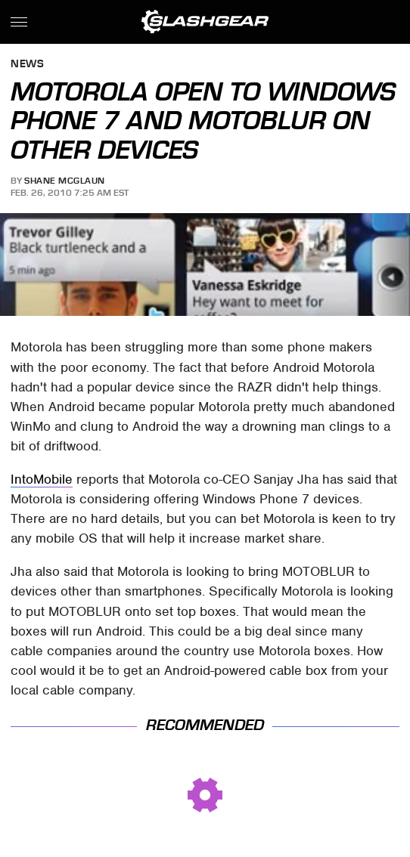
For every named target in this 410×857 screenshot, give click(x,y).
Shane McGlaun (64, 180)
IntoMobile (42, 479)
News (27, 65)
